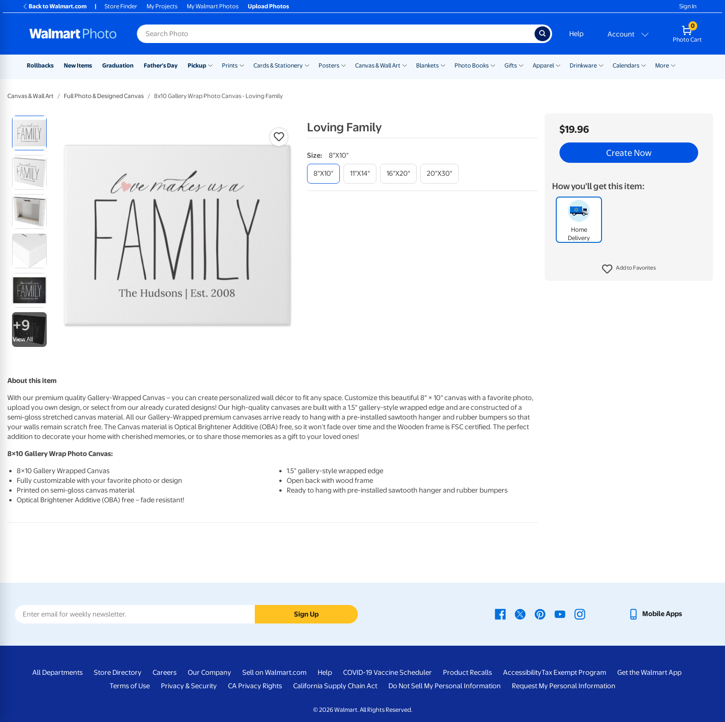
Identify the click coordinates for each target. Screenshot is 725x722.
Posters (329, 65)
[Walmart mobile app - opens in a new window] (655, 614)
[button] (629, 269)
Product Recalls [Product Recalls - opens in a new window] (467, 672)
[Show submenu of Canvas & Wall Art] (404, 64)
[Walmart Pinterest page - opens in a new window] (540, 614)
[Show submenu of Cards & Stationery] (307, 64)
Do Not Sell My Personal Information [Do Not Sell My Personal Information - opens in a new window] (444, 686)
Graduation (118, 65)
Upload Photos (268, 6)
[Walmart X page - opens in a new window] (520, 614)
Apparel (543, 65)
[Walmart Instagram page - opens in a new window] (579, 614)
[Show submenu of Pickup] (210, 64)
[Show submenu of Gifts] (521, 64)
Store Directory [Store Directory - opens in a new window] (117, 672)
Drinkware (583, 65)
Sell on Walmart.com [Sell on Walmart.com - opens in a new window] (274, 672)
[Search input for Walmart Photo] (336, 34)
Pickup (197, 65)
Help (576, 34)
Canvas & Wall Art (377, 65)
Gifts (510, 65)
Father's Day (161, 65)
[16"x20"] (398, 174)
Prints (230, 65)
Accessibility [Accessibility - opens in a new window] (522, 672)
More (662, 65)
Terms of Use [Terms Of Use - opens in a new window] (130, 686)
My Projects (162, 6)
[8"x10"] (323, 174)
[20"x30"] (439, 174)
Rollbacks (40, 65)
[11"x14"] (360, 174)
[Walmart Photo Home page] (73, 33)
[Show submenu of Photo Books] (493, 64)
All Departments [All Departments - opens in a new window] (57, 672)
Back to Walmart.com (54, 6)
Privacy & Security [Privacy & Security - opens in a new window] (189, 686)
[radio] (29, 133)
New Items (78, 65)
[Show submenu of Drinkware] (601, 64)
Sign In (687, 6)
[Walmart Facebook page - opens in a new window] (500, 614)
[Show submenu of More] (673, 64)
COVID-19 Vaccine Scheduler (387, 672)
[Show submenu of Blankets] (443, 64)
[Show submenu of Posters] (343, 64)
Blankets (427, 65)
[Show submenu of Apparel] (558, 64)
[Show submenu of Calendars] (643, 64)
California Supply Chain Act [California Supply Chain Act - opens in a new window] (335, 686)
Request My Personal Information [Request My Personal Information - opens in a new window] (563, 686)
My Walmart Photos (213, 6)
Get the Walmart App (649, 672)
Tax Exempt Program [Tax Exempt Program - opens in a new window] (573, 672)
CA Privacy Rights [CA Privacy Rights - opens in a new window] (255, 686)
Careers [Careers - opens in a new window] (165, 672)
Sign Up (306, 614)
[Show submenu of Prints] (242, 64)
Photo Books (472, 65)
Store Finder (120, 6)
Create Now (628, 153)
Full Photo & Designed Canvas (104, 96)
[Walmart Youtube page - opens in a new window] (559, 614)
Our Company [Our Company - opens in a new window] (209, 672)
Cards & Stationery (278, 65)
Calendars (626, 65)
